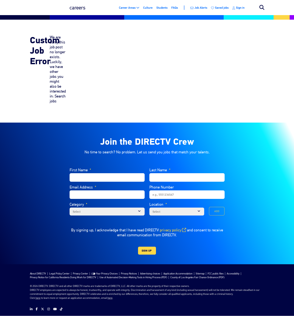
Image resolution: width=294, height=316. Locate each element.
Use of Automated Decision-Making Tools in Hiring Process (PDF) (133, 277)
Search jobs (261, 7)
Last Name (160, 170)
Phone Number (161, 187)
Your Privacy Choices (107, 273)
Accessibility (233, 273)
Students (162, 8)
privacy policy (173, 230)
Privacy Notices (129, 273)
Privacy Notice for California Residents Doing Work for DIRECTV (63, 277)
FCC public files (215, 273)
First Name (80, 170)
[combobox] (176, 212)
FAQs (174, 8)
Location (158, 204)
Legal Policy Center (59, 273)
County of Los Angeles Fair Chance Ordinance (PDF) (197, 277)
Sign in (238, 7)
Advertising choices (150, 273)
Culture (148, 8)
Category (79, 204)
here (38, 297)
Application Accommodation (177, 273)
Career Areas (127, 8)
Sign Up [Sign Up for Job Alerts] (147, 250)
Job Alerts (198, 7)
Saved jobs (220, 7)
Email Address (83, 187)
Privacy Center (80, 273)
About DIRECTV (38, 273)
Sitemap (200, 273)
